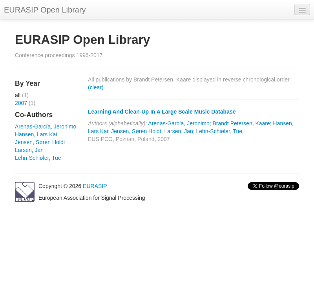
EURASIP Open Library (45, 9)
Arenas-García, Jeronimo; (179, 123)
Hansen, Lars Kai (36, 134)
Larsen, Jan (29, 150)
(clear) (96, 87)
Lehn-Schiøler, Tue (38, 158)
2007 (21, 103)
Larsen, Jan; (179, 131)
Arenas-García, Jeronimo (45, 126)
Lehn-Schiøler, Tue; (220, 131)
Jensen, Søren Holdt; (137, 131)
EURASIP (95, 186)
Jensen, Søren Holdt (40, 142)
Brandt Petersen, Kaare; (242, 123)
